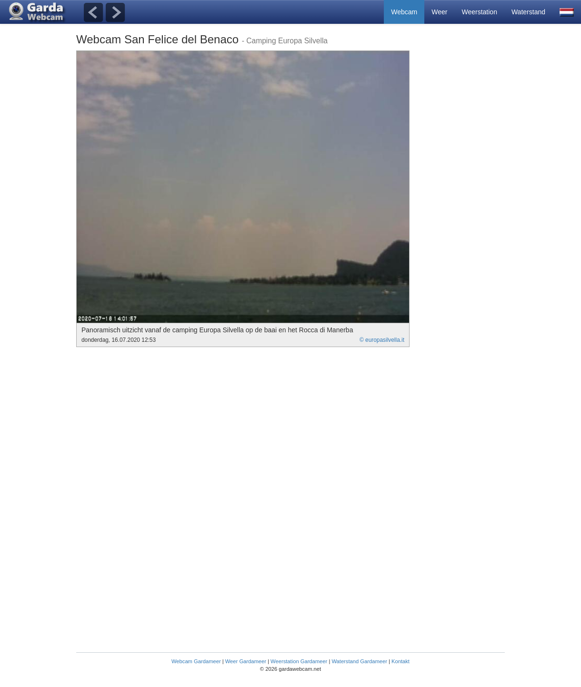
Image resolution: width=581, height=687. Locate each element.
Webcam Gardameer (196, 661)
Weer (439, 12)
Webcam (404, 12)
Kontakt (400, 661)
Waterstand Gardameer (359, 661)
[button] (566, 12)
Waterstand (528, 12)
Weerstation (479, 12)
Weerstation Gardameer (298, 661)
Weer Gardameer (245, 661)
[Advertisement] (467, 193)
